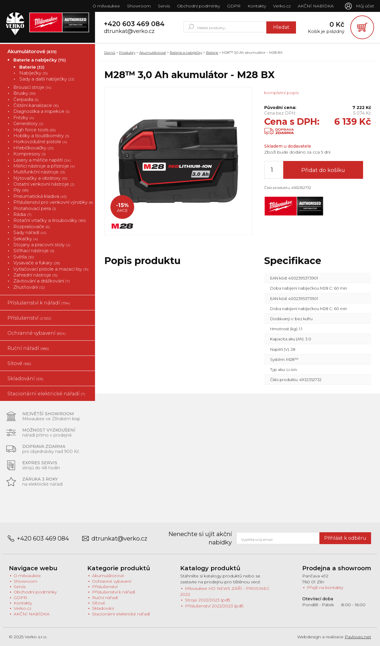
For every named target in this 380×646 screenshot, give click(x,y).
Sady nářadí (29, 232)
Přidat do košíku (323, 170)
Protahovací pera (34, 208)
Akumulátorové (32, 51)
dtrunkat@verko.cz (129, 31)
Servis (164, 6)
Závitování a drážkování (41, 280)
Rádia (22, 214)
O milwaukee (106, 6)
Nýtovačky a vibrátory (40, 178)
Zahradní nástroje (35, 274)
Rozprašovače (31, 226)
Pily (20, 190)
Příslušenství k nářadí (38, 303)
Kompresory (29, 153)
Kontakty (257, 6)
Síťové (19, 363)
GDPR (233, 6)
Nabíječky (33, 72)
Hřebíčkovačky (33, 147)
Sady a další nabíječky (46, 79)
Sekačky (25, 238)
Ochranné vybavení (36, 333)
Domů (109, 52)
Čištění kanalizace (36, 105)
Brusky (24, 93)
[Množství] (273, 170)
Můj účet (365, 6)
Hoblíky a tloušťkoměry (41, 135)
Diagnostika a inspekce (41, 111)
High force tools (34, 129)
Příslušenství (29, 318)
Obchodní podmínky (198, 6)
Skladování (25, 378)
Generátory (28, 123)
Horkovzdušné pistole (40, 141)
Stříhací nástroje (33, 250)
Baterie (32, 67)
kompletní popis (281, 92)
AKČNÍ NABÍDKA (316, 6)
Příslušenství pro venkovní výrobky (53, 202)
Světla (23, 256)
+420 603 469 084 (134, 24)
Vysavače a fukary (36, 262)
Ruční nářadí (28, 348)
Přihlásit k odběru (345, 538)
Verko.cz (282, 6)
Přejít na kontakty (325, 587)
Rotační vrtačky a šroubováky (49, 220)
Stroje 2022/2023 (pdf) (207, 600)
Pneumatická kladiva (40, 196)
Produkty (127, 52)
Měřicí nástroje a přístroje (44, 165)
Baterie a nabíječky (39, 59)
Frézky (23, 117)
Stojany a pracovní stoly (41, 244)
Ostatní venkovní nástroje (44, 184)
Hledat (281, 27)
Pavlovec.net (358, 636)
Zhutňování (29, 287)
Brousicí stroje (32, 87)
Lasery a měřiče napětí (42, 159)
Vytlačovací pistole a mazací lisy (50, 268)
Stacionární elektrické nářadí (46, 394)
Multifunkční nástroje (39, 171)
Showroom (139, 6)
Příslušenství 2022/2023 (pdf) (214, 606)
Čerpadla (26, 99)
